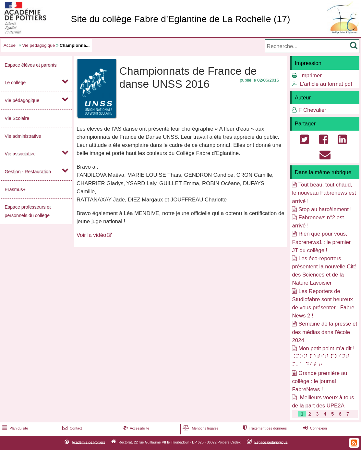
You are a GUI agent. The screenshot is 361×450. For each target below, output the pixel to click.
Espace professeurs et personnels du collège (28, 211)
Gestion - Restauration (28, 171)
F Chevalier (312, 110)
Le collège (15, 82)
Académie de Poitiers (88, 442)
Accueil (11, 45)
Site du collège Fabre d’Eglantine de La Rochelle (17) (180, 19)
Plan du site (14, 428)
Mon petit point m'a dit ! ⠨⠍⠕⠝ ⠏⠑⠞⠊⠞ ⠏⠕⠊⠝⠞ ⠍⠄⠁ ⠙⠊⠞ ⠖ (323, 356)
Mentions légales (199, 428)
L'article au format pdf (326, 84)
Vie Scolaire (17, 118)
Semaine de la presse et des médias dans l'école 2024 (324, 332)
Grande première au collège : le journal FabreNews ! (319, 381)
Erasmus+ (15, 189)
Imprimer (311, 75)
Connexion (314, 428)
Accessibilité (135, 428)
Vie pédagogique (38, 45)
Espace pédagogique (271, 442)
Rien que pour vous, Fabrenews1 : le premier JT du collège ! (321, 242)
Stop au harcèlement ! (325, 209)
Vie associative (20, 153)
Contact (71, 428)
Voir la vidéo (91, 235)
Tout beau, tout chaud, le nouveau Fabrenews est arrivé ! (324, 193)
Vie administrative (23, 136)
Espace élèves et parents (30, 65)
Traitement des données (264, 428)
